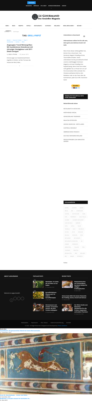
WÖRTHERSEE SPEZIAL (70, 112)
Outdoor (48, 25)
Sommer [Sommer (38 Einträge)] (67, 244)
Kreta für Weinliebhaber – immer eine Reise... (14, 395)
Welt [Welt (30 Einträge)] (66, 256)
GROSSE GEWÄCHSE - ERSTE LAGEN (74, 124)
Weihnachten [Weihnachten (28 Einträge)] (68, 253)
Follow (65, 263)
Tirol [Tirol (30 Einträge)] (83, 247)
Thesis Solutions (62, 325)
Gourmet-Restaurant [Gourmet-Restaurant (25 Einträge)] (78, 220)
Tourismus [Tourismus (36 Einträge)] (67, 250)
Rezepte (21, 25)
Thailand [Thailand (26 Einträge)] (76, 247)
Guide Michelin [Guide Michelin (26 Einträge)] (68, 223)
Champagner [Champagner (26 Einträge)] (79, 210)
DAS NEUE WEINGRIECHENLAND (73, 136)
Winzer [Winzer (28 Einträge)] (72, 256)
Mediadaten (29, 5)
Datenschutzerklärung (54, 5)
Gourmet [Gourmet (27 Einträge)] (67, 220)
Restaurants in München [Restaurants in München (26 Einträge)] (71, 241)
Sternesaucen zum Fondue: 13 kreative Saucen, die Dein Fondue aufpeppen (51, 307)
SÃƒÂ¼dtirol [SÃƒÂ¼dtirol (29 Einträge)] (68, 247)
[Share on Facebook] (19, 66)
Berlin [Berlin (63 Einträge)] (66, 210)
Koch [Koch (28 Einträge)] (74, 229)
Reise (13, 25)
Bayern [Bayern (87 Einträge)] (81, 207)
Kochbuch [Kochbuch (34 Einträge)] (81, 229)
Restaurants (38, 25)
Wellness (57, 25)
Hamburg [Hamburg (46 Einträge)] (78, 223)
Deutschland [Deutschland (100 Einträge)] (75, 213)
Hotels (28, 25)
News (7, 25)
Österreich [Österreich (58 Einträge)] (80, 256)
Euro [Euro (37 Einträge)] (66, 216)
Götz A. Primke (13, 54)
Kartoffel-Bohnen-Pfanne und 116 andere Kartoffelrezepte (51, 295)
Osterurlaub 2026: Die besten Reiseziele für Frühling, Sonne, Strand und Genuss (74, 296)
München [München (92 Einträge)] (74, 235)
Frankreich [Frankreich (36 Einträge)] (73, 216)
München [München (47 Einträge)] (80, 232)
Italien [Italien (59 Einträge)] (79, 226)
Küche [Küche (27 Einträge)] (73, 232)
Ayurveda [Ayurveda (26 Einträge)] (74, 207)
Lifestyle (8, 31)
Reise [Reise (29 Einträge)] (81, 235)
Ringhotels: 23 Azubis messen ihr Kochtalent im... (15, 398)
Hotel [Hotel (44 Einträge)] (66, 226)
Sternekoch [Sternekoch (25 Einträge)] (75, 244)
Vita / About (44, 5)
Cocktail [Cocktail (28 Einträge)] (67, 213)
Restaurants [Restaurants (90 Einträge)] (77, 238)
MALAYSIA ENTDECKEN (70, 120)
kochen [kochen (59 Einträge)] (67, 232)
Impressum (36, 5)
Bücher (79, 25)
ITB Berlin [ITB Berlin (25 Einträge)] (67, 229)
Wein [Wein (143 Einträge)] (76, 253)
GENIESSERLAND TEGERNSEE (72, 116)
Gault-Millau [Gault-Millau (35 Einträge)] (82, 216)
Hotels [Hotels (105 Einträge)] (72, 226)
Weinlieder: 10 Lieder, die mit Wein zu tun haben (52, 283)
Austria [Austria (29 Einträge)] (67, 207)
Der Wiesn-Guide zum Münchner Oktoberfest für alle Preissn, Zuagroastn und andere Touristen (81, 308)
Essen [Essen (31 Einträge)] (83, 213)
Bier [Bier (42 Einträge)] (72, 210)
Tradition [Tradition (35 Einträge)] (75, 250)
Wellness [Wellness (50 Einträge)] (82, 253)
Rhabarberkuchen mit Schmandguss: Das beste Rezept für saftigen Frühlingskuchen (80, 285)
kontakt (64, 5)
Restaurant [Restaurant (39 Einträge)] (68, 238)
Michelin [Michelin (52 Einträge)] (67, 235)
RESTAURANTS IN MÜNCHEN (72, 109)
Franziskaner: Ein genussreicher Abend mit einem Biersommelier (20, 331)
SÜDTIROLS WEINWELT (70, 128)
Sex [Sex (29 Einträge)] (81, 241)
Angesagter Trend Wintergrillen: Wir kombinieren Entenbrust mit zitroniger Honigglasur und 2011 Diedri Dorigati (20, 48)
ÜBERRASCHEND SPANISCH (71, 132)
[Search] (87, 36)
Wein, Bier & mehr (68, 25)
